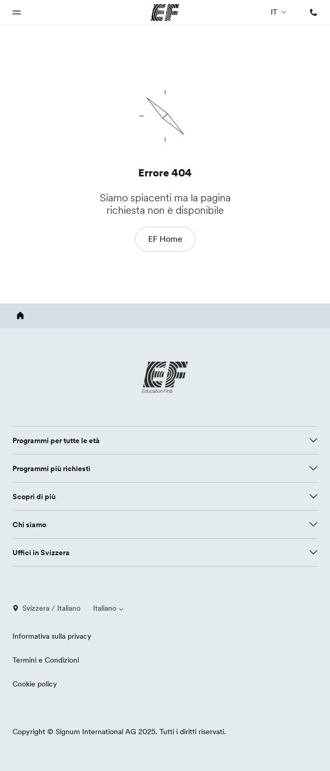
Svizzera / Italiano (46, 608)
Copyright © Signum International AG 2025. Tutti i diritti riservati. (119, 731)
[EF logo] (165, 377)
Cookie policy (34, 684)
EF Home (165, 238)
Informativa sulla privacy (51, 636)
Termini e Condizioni (45, 660)
